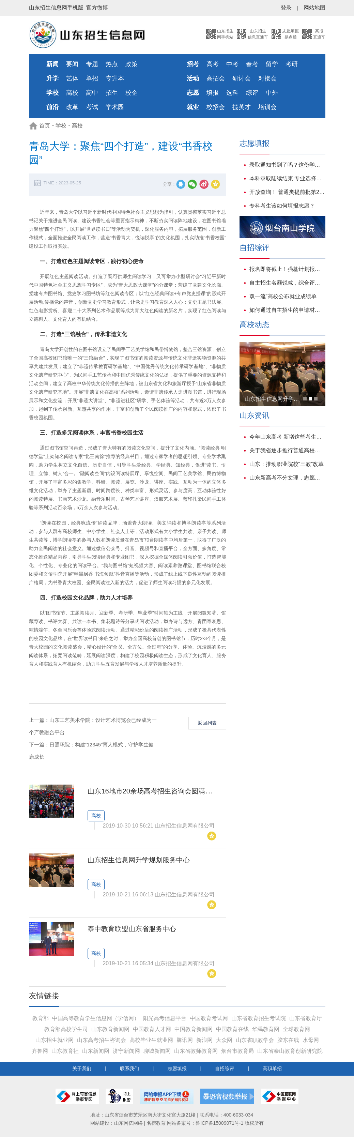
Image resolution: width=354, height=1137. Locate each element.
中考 (232, 64)
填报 (212, 92)
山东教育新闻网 (110, 1029)
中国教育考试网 (209, 1018)
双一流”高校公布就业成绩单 (283, 296)
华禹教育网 (265, 1029)
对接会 (267, 78)
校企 (131, 92)
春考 (252, 64)
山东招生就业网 (54, 1040)
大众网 (224, 1040)
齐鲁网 (40, 1051)
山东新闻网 (95, 1051)
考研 (292, 64)
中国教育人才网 (152, 1029)
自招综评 (224, 1068)
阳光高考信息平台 (164, 1018)
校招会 (215, 107)
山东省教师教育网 (196, 1051)
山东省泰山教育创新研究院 (290, 1051)
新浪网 (204, 1040)
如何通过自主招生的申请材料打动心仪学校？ (287, 310)
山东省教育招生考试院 (258, 1018)
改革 (72, 107)
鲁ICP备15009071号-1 (219, 1123)
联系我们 (129, 1068)
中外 (272, 92)
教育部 (40, 1018)
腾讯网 (184, 1040)
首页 (44, 125)
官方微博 (97, 8)
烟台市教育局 (237, 1051)
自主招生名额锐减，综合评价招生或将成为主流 (287, 283)
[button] (305, 398)
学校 (61, 125)
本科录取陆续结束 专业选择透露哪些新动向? (287, 178)
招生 (112, 92)
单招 (92, 78)
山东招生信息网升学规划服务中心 (139, 860)
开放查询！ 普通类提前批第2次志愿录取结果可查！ (287, 192)
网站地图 (314, 8)
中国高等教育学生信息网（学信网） (95, 1018)
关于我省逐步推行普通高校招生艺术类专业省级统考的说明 (287, 450)
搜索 (197, 34)
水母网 (311, 1040)
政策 (131, 64)
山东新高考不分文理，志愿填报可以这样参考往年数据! (287, 478)
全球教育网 (296, 1029)
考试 (92, 107)
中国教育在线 (232, 1029)
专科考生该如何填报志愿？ (282, 206)
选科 (232, 92)
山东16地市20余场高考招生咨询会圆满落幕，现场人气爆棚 (177, 791)
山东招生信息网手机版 (56, 8)
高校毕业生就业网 (151, 1040)
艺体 (72, 78)
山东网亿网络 (128, 1123)
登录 (286, 8)
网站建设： (102, 1123)
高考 (212, 64)
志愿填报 (177, 1068)
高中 (92, 92)
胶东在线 (288, 1040)
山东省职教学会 (255, 1040)
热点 (112, 64)
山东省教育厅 (305, 1018)
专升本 (115, 78)
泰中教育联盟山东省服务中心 (132, 929)
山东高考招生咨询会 (101, 1040)
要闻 (72, 64)
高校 (72, 92)
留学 (272, 64)
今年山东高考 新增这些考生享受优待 (287, 437)
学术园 (115, 107)
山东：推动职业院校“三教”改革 (286, 464)
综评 (252, 92)
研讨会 (241, 78)
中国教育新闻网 (193, 1029)
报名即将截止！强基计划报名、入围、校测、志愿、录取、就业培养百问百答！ (287, 269)
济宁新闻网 (126, 1051)
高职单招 (272, 1068)
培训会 (267, 107)
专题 (92, 64)
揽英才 (241, 107)
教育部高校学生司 (66, 1029)
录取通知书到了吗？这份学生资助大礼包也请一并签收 (287, 165)
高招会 (215, 78)
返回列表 (207, 723)
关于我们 (81, 1068)
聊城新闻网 (157, 1051)
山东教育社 (65, 1051)
